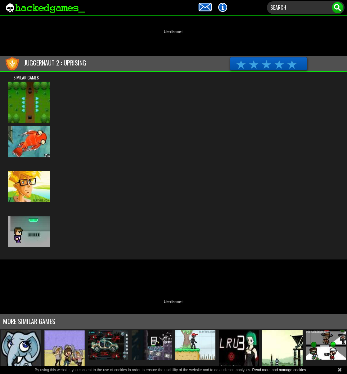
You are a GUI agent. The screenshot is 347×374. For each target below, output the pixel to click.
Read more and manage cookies (279, 370)
